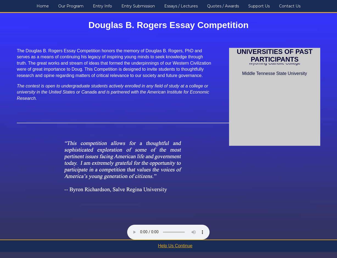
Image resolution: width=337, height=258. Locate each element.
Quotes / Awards (223, 6)
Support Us (259, 6)
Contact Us (289, 6)
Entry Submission (138, 6)
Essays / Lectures (181, 6)
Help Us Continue (175, 245)
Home (43, 6)
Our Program (70, 6)
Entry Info (102, 6)
